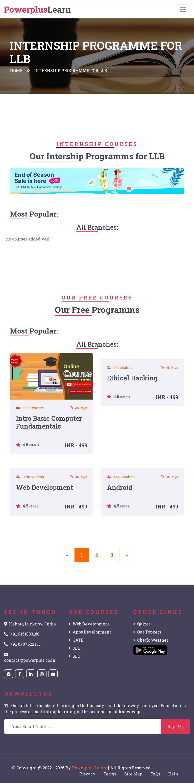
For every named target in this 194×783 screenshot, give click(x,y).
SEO (74, 656)
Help (173, 773)
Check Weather (150, 640)
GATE (75, 640)
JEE (74, 648)
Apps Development (89, 632)
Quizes (142, 623)
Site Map (133, 773)
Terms (110, 773)
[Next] (126, 555)
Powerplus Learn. (89, 767)
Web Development (89, 623)
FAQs (155, 773)
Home (16, 70)
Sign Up (175, 726)
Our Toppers (147, 632)
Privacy (87, 773)
